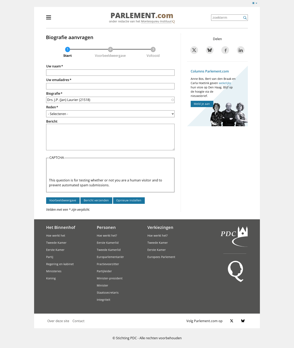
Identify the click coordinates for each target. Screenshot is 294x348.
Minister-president (109, 278)
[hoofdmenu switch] (48, 19)
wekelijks (225, 83)
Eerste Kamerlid (108, 243)
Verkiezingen (160, 227)
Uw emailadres (57, 80)
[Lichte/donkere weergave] (256, 4)
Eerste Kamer (55, 250)
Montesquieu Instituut (156, 21)
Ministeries (53, 271)
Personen (106, 227)
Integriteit (103, 300)
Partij (49, 257)
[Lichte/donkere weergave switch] (256, 3)
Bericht (51, 121)
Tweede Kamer (56, 243)
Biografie (53, 93)
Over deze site (58, 321)
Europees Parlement (161, 257)
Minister (102, 285)
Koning (51, 278)
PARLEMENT (141, 15)
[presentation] (80, 170)
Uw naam (53, 66)
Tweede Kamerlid (109, 250)
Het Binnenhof (60, 227)
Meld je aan (202, 104)
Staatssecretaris (108, 292)
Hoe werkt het (55, 235)
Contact (78, 321)
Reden (51, 107)
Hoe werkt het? (107, 235)
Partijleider (104, 271)
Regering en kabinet (60, 264)
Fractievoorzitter (108, 264)
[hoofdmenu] (62, 19)
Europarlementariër (110, 257)
